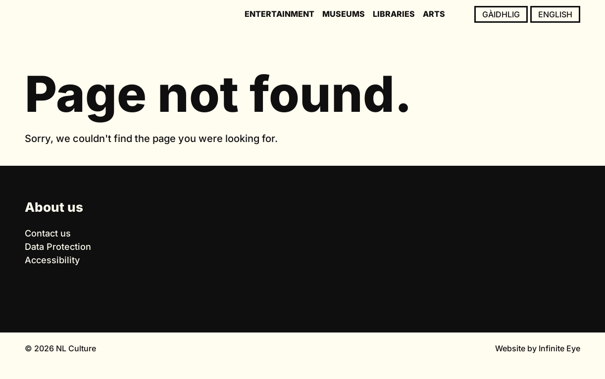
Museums (343, 14)
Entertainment (279, 14)
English (555, 14)
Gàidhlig (501, 14)
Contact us (48, 233)
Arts (434, 14)
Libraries (394, 14)
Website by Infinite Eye (537, 348)
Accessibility (52, 260)
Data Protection (58, 246)
